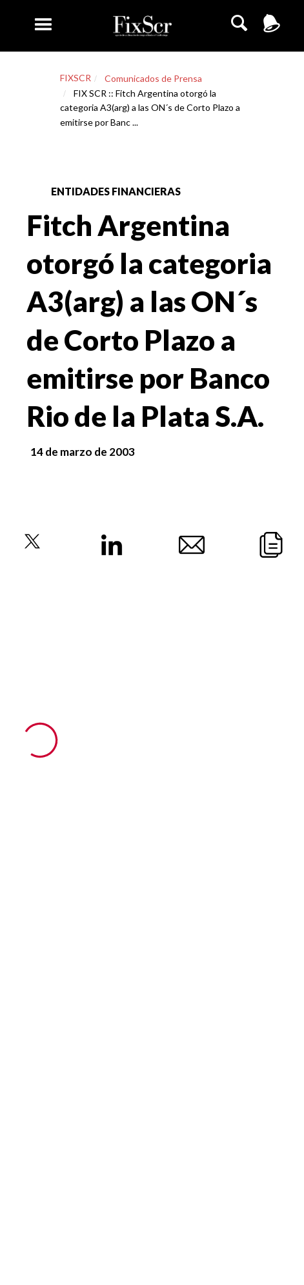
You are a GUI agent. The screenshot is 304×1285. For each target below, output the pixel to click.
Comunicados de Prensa (153, 78)
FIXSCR (75, 77)
